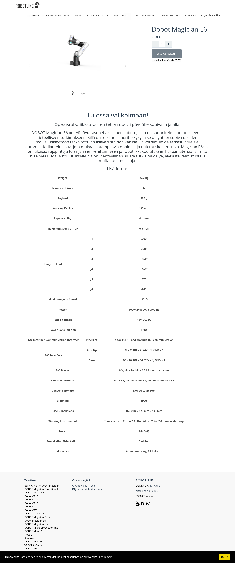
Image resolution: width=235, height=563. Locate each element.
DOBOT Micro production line (41, 527)
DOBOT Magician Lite (36, 524)
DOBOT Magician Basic (37, 517)
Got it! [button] (224, 557)
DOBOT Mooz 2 (33, 531)
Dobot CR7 (30, 510)
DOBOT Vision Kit (34, 492)
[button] (31, 64)
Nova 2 (28, 534)
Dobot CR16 (31, 503)
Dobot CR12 (31, 499)
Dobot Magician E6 (35, 520)
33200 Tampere (145, 495)
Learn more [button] (105, 557)
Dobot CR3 (30, 506)
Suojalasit (29, 538)
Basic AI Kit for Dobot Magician (41, 485)
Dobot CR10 (31, 496)
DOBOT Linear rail (34, 513)
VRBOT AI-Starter (34, 545)
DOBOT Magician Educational (41, 489)
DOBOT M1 (30, 548)
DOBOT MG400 (33, 541)
